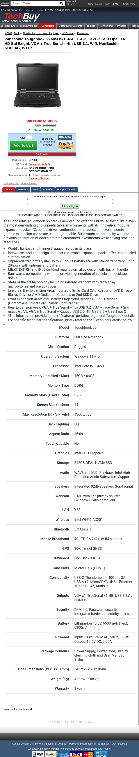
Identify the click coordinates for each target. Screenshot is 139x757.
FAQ (113, 743)
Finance (47, 189)
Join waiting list (70, 206)
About (15, 743)
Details (9, 189)
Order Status (95, 4)
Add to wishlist (11, 183)
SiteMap (122, 743)
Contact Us (27, 743)
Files (36, 189)
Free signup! (102, 743)
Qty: (22, 137)
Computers (47, 26)
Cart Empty (129, 4)
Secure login (86, 743)
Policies (73, 743)
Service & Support (44, 743)
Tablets (91, 26)
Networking (106, 26)
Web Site (47, 164)
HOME (8, 33)
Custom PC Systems (70, 26)
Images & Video (66, 189)
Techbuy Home (21, 26)
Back (17, 33)
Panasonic (83, 33)
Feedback (61, 743)
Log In (107, 4)
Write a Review (29, 183)
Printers (121, 26)
